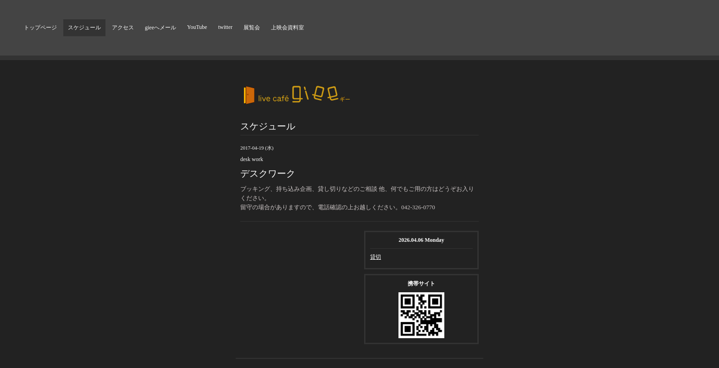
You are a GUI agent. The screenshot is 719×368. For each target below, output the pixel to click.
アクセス (123, 27)
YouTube (197, 27)
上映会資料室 (287, 27)
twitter (225, 27)
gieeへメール (160, 27)
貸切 (375, 257)
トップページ (40, 27)
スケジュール (84, 27)
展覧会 (251, 27)
